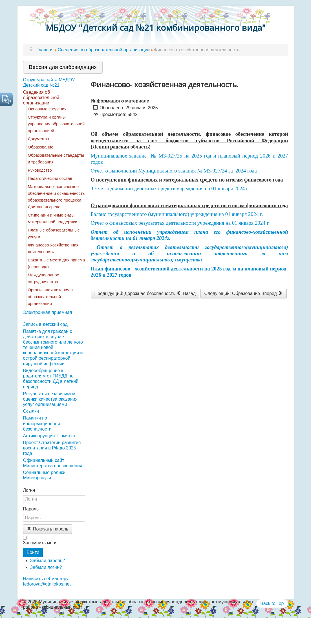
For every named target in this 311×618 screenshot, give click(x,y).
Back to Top (272, 603)
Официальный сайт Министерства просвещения (52, 463)
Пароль (31, 508)
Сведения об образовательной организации (41, 97)
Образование (41, 147)
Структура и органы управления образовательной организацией (56, 124)
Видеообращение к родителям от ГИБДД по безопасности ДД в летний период (50, 378)
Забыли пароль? (47, 560)
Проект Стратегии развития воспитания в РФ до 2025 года (52, 448)
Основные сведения (47, 109)
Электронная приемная (47, 312)
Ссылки (31, 411)
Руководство (40, 170)
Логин (29, 490)
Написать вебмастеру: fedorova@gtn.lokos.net (47, 581)
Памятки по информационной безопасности (41, 423)
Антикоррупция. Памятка (49, 435)
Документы (38, 139)
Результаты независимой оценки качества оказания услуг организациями (50, 399)
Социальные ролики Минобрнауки (44, 475)
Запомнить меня (40, 542)
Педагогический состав (50, 178)
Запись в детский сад (45, 324)
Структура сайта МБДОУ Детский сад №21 (49, 82)
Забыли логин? (46, 567)
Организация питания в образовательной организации (50, 297)
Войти (33, 552)
